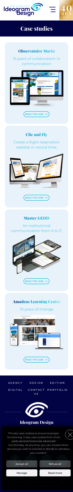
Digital (15, 389)
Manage (22, 472)
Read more (55, 472)
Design (36, 382)
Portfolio (57, 389)
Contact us (36, 391)
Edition (57, 382)
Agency (15, 382)
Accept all (22, 463)
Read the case (34, 114)
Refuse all (55, 463)
